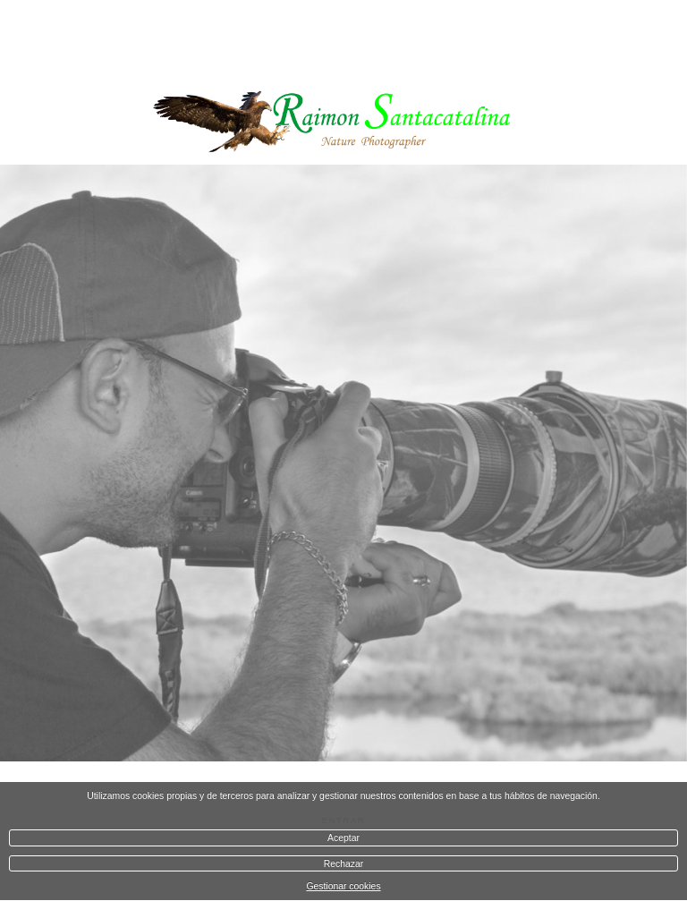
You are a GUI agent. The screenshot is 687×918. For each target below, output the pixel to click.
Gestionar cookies (343, 886)
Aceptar (343, 838)
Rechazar (343, 864)
